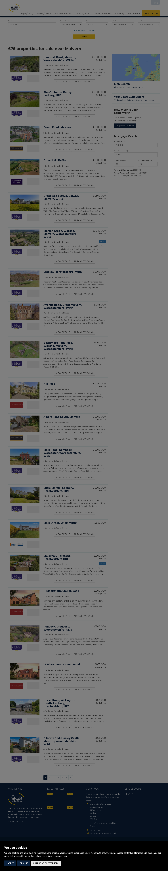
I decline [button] (23, 863)
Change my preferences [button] (46, 863)
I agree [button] (10, 863)
